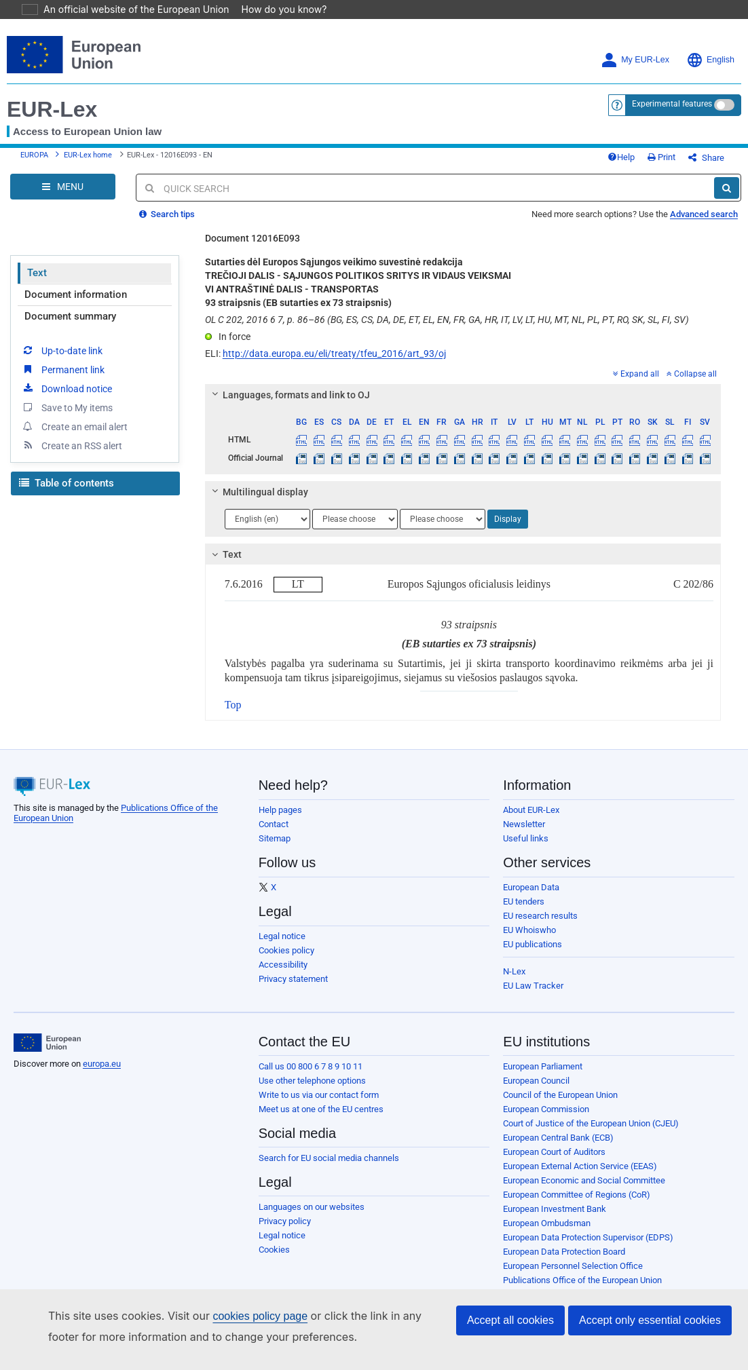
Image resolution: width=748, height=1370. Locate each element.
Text (37, 283)
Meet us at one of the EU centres (321, 1119)
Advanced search (704, 224)
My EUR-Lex (635, 60)
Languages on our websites (311, 1217)
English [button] (710, 60)
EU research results (540, 926)
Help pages (280, 820)
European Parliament (542, 1076)
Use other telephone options (312, 1091)
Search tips (167, 224)
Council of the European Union (560, 1105)
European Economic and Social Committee (584, 1190)
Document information (75, 305)
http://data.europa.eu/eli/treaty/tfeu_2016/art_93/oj (334, 363)
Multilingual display (257, 502)
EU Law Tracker (533, 996)
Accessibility (283, 975)
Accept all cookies (510, 1320)
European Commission (546, 1119)
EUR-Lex (52, 109)
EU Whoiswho (529, 940)
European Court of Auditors (554, 1162)
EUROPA (34, 160)
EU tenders (523, 912)
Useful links (525, 848)
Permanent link (63, 379)
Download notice (66, 398)
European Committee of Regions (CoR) (576, 1205)
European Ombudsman (547, 1233)
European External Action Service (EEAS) (580, 1176)
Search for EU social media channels (329, 1168)
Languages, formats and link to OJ (288, 405)
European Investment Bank (554, 1219)
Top (233, 715)
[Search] (726, 198)
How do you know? (276, 9)
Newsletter (524, 834)
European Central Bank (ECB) (558, 1148)
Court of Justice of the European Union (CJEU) (591, 1133)
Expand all (636, 384)
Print (684, 162)
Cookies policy (286, 960)
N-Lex (514, 981)
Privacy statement (293, 989)
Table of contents (66, 493)
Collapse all (692, 384)
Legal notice (282, 946)
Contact (273, 834)
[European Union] (47, 1053)
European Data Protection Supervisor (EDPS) (588, 1247)
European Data (531, 897)
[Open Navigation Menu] (62, 197)
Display (507, 529)
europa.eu (102, 1074)
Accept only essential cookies (650, 1320)
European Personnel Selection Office (573, 1276)
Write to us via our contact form (319, 1105)
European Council (536, 1091)
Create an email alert (74, 436)
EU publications (532, 954)
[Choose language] (267, 529)
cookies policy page (238, 1316)
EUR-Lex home (88, 160)
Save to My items (67, 417)
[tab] (463, 405)
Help (643, 162)
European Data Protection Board (564, 1262)
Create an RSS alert (71, 455)
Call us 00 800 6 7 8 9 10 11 (310, 1076)
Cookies (274, 1260)
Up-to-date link (61, 360)
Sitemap (275, 848)
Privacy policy (285, 1231)
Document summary (70, 326)
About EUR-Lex (531, 820)
